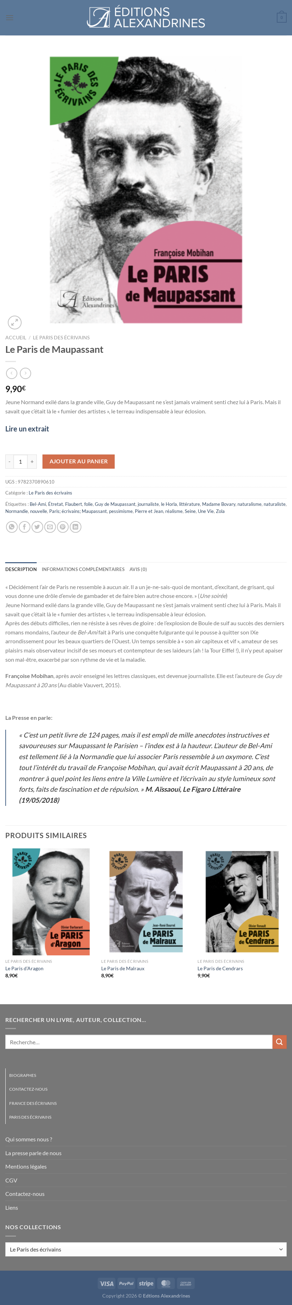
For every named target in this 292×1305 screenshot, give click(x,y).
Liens (11, 1207)
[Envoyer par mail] (50, 527)
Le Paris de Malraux (122, 968)
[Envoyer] (280, 1042)
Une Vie (206, 511)
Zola (220, 511)
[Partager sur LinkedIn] (75, 527)
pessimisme (121, 511)
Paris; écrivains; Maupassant (78, 511)
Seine (190, 511)
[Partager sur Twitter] (37, 527)
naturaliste (275, 504)
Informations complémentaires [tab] (83, 569)
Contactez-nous (28, 1089)
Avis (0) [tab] (138, 569)
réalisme (174, 511)
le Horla (169, 504)
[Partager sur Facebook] (24, 527)
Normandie (16, 511)
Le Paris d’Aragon (24, 968)
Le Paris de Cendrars (220, 968)
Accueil (15, 337)
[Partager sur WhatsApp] (12, 527)
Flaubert (73, 504)
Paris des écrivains (30, 1117)
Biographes (22, 1075)
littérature (189, 504)
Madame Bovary (218, 504)
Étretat (55, 504)
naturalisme (249, 504)
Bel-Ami (38, 504)
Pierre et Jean (149, 511)
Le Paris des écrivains (61, 337)
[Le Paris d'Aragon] (50, 901)
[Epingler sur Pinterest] (63, 527)
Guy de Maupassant (115, 504)
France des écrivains (33, 1103)
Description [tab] (21, 569)
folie (88, 504)
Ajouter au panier (79, 461)
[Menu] (9, 17)
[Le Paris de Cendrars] (242, 901)
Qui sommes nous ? (28, 1139)
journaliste (148, 504)
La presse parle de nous (33, 1152)
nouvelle (38, 511)
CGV (11, 1180)
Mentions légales (26, 1166)
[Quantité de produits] (20, 461)
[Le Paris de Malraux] (145, 901)
